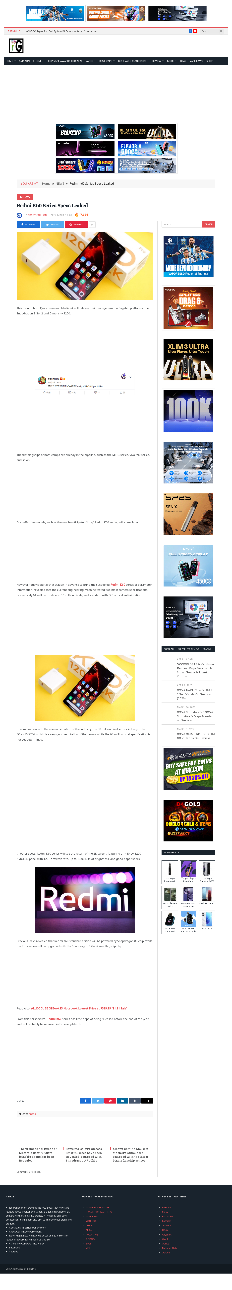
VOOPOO (91, 1221)
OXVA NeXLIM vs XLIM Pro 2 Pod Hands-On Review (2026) (196, 694)
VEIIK (88, 1248)
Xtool (165, 1239)
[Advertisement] (116, 93)
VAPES (89, 60)
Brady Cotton (37, 215)
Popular (169, 648)
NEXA (89, 1229)
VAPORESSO (92, 1216)
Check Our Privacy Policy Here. (25, 1231)
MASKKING (92, 1234)
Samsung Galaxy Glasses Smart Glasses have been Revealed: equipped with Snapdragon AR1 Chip (84, 1154)
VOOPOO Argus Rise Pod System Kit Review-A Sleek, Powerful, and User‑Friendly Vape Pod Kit (63, 31)
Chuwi (165, 1212)
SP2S (88, 1243)
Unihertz (166, 1225)
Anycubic (167, 1234)
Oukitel (166, 1243)
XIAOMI (207, 648)
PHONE (37, 60)
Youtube (13, 1251)
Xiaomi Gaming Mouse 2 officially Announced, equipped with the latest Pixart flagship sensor (130, 1154)
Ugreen (166, 1252)
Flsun (165, 1229)
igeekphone (30, 1268)
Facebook (14, 1247)
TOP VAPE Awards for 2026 (65, 60)
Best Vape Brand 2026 (132, 60)
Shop (209, 60)
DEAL (183, 60)
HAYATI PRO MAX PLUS (99, 1212)
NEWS (25, 197)
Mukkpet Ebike (170, 1248)
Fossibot (166, 1221)
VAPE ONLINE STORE (97, 1207)
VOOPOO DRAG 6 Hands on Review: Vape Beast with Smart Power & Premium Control (195, 670)
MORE (170, 60)
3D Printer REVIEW (188, 648)
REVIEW (156, 60)
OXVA (89, 1225)
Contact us (15, 1227)
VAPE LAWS (196, 60)
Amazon (24, 60)
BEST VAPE (105, 60)
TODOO (90, 1239)
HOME (9, 60)
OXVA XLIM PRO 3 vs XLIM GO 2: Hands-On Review (196, 736)
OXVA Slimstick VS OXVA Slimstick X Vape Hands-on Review (195, 716)
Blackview (167, 1216)
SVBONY (166, 1207)
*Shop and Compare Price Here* (26, 1243)
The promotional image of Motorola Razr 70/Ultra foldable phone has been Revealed (38, 1154)
